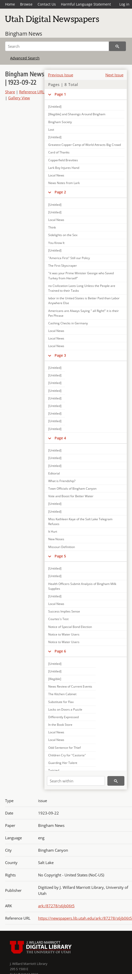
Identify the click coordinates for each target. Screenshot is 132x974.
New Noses (56, 539)
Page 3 (60, 355)
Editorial (54, 473)
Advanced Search (25, 58)
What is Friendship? (61, 481)
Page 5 (60, 556)
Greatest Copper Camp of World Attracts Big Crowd (84, 145)
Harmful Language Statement (86, 4)
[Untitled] (54, 106)
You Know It (56, 243)
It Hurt (52, 531)
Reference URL (31, 91)
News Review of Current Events (70, 686)
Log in (124, 4)
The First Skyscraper (62, 265)
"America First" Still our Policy (69, 258)
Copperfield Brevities (63, 160)
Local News (56, 175)
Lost (51, 129)
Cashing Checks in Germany (68, 323)
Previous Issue (60, 74)
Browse (26, 4)
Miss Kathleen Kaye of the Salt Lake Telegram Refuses (80, 521)
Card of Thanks (59, 152)
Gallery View (19, 97)
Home (10, 4)
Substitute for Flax (61, 702)
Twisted (53, 770)
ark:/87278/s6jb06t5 (56, 905)
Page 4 (60, 438)
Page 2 (60, 192)
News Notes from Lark (64, 183)
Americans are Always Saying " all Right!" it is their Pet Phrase (83, 313)
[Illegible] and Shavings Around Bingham (76, 114)
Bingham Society (60, 122)
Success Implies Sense (64, 611)
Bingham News (23, 33)
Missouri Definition (61, 547)
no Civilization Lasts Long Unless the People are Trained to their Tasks (81, 288)
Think (52, 227)
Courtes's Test (58, 619)
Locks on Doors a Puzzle (65, 709)
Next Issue (114, 74)
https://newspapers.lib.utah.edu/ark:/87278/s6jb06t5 (85, 918)
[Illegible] (54, 679)
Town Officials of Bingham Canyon (72, 488)
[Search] (57, 46)
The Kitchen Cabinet (62, 694)
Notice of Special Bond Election (70, 627)
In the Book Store (60, 724)
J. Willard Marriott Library (28, 963)
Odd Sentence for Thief (64, 747)
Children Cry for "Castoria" (67, 755)
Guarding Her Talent (62, 763)
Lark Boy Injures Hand (63, 168)
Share (10, 91)
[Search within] (76, 781)
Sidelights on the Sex (62, 235)
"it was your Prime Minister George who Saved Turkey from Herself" (81, 275)
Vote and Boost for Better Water (70, 496)
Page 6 (60, 651)
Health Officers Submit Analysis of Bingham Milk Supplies (82, 586)
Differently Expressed (63, 717)
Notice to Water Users (63, 634)
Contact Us (47, 4)
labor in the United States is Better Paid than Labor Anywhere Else (84, 300)
